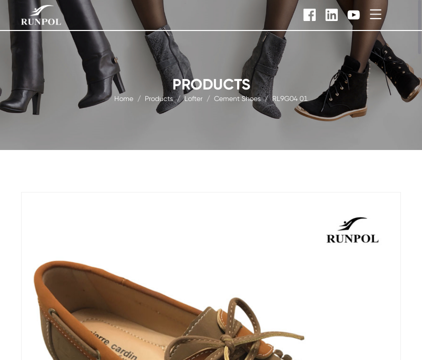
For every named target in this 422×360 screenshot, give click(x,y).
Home (123, 98)
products (159, 98)
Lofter (193, 98)
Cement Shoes (237, 98)
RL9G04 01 (290, 98)
